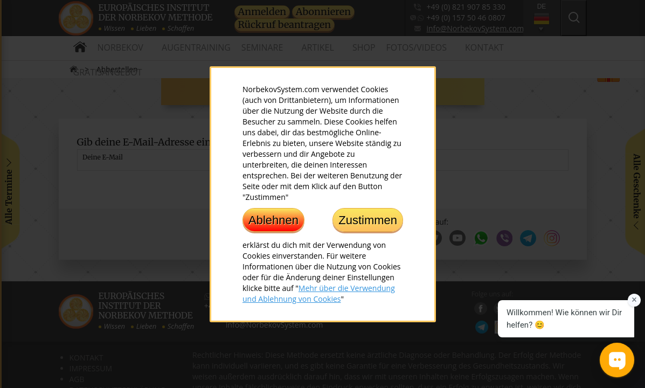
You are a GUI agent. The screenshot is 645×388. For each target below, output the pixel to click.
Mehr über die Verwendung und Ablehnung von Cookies (318, 292)
